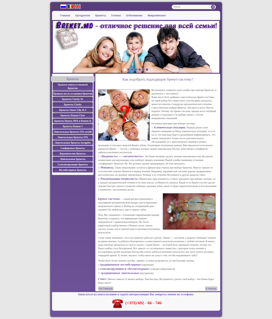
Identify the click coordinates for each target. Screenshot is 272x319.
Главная (65, 15)
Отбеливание (134, 15)
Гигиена (116, 15)
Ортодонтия (82, 15)
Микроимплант (157, 15)
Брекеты (100, 15)
